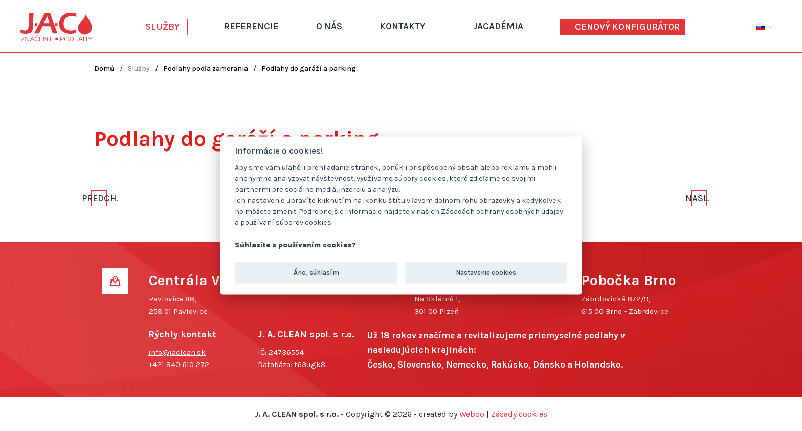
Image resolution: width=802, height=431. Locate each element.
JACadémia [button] (498, 26)
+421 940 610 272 (178, 364)
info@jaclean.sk (177, 352)
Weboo (471, 414)
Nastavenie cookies (486, 272)
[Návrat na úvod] (56, 27)
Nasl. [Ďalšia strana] (699, 198)
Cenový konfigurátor (627, 26)
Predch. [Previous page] (99, 198)
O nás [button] (329, 26)
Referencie (251, 26)
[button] (766, 27)
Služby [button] (162, 26)
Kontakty (402, 26)
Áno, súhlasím (316, 272)
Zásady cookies (519, 414)
